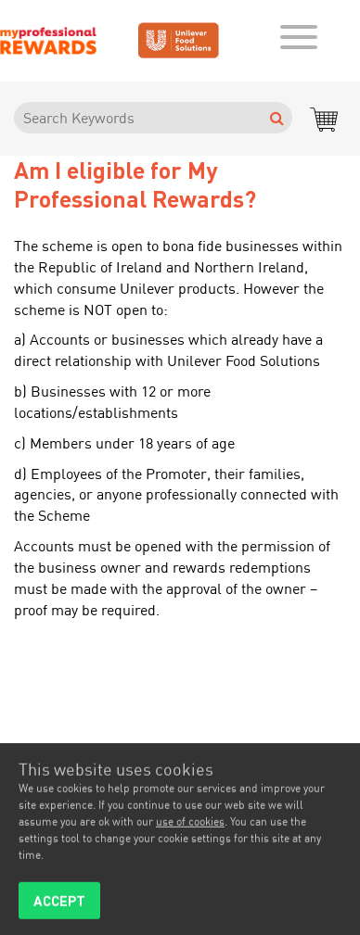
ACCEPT (59, 903)
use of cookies (190, 824)
